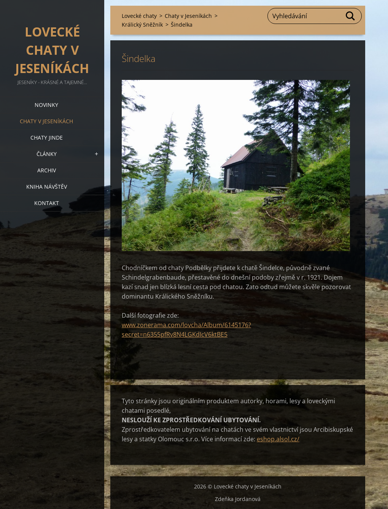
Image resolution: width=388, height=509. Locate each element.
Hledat (351, 16)
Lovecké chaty (139, 15)
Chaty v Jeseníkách (46, 121)
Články (47, 153)
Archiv (46, 170)
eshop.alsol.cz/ (278, 439)
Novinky (46, 104)
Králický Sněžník (142, 24)
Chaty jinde (46, 137)
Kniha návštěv (46, 186)
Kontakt (46, 203)
